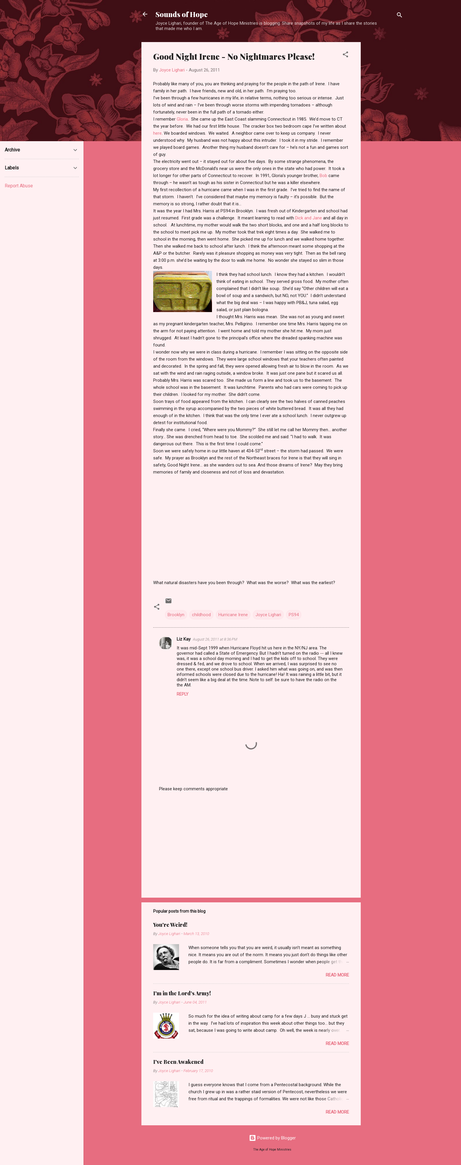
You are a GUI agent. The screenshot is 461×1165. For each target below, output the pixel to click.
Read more (337, 975)
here (157, 133)
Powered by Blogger (272, 1138)
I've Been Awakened (178, 1061)
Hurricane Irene (233, 614)
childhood (201, 614)
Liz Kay (184, 639)
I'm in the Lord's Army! (182, 993)
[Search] (399, 16)
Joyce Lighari (268, 614)
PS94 (294, 614)
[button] (345, 55)
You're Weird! (170, 924)
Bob (323, 175)
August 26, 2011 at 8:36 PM (215, 639)
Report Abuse (19, 186)
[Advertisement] (384, 130)
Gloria (182, 119)
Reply (182, 694)
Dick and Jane (308, 218)
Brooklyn (176, 614)
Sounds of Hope (182, 14)
